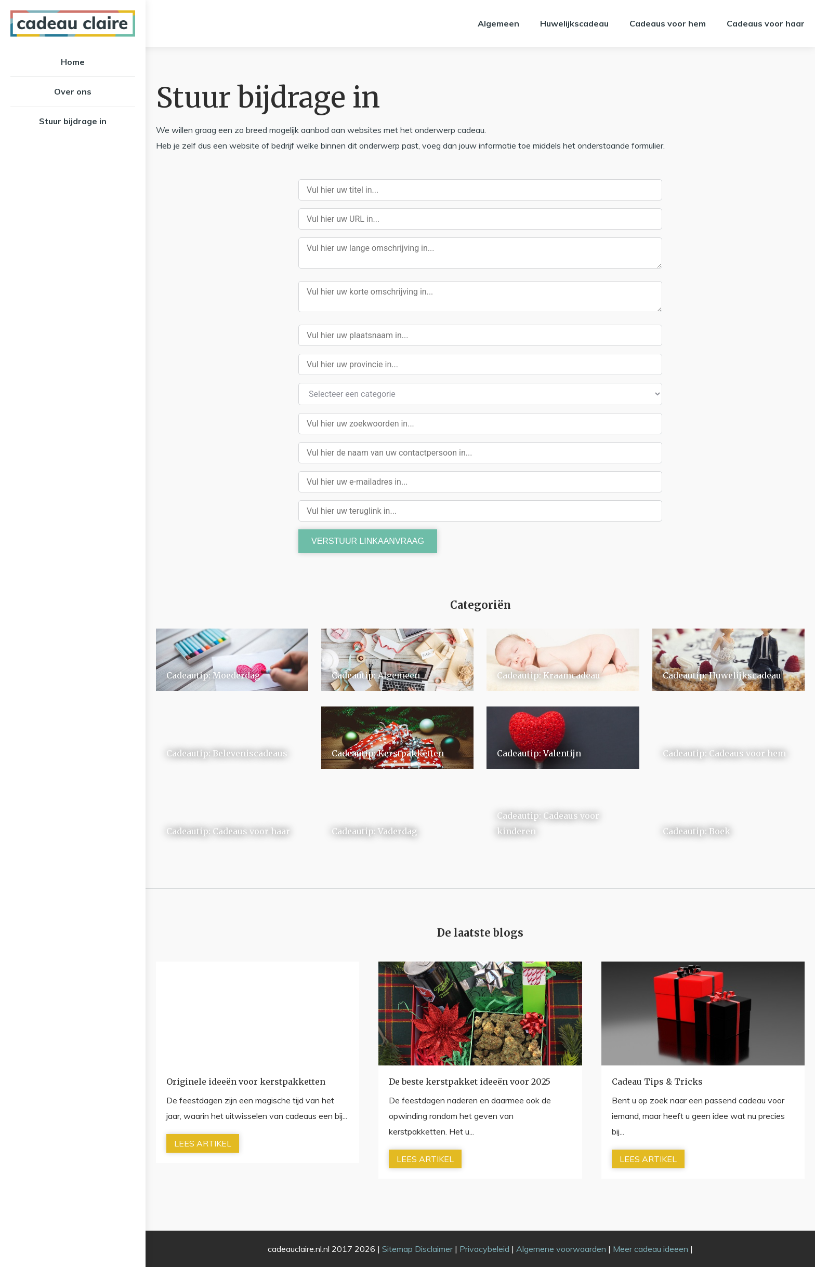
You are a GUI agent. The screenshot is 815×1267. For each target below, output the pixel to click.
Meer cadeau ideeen (650, 1249)
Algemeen (498, 23)
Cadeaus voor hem (667, 23)
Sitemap (397, 1249)
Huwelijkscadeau (574, 23)
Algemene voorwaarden (561, 1249)
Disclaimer (434, 1249)
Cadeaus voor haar (766, 23)
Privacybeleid (484, 1249)
